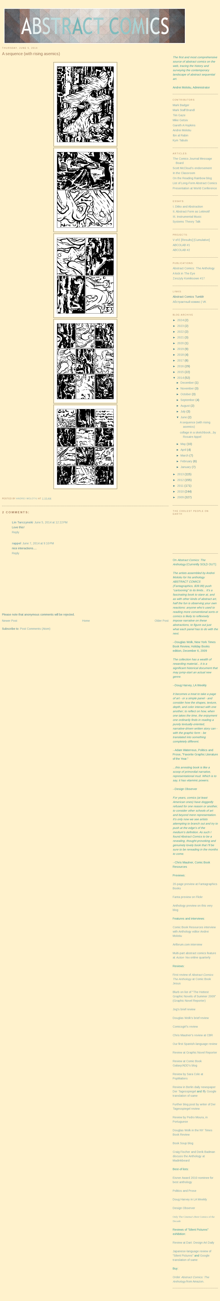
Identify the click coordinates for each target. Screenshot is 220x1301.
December (188, 382)
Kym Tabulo (180, 140)
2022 (181, 331)
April (184, 449)
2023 (181, 326)
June (184, 417)
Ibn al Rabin (180, 135)
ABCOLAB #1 (181, 245)
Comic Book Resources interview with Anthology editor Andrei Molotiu (194, 931)
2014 (181, 377)
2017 (181, 360)
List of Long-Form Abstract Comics (195, 183)
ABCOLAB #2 (181, 250)
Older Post (162, 620)
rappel (16, 543)
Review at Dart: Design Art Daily (193, 1242)
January (186, 467)
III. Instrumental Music (187, 216)
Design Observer (184, 1208)
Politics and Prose (184, 1190)
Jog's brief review (184, 1009)
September (188, 400)
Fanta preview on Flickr (188, 897)
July (183, 411)
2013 (181, 474)
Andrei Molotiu (182, 130)
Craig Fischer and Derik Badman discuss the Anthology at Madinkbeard (194, 1156)
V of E (176, 240)
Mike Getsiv (180, 120)
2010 (181, 491)
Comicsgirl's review (185, 1026)
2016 (181, 366)
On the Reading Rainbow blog (192, 178)
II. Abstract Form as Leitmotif (191, 211)
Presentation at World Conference (195, 188)
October (186, 394)
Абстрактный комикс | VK (189, 301)
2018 (181, 354)
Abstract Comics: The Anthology (194, 268)
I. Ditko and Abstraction (188, 206)
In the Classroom (184, 173)
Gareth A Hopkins (184, 125)
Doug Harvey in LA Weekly (190, 1199)
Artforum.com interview (187, 944)
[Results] (187, 240)
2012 (181, 480)
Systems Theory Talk (186, 221)
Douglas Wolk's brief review (191, 1018)
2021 (181, 337)
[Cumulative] (202, 240)
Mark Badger (181, 105)
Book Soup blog (183, 1143)
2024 (181, 320)
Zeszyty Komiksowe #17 (189, 278)
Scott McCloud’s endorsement (192, 168)
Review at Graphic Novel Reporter (195, 1052)
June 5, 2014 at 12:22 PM (50, 522)
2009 (181, 497)
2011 (180, 485)
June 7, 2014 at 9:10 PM (38, 543)
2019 (181, 349)
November (188, 388)
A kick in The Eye (184, 273)
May (184, 444)
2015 (181, 372)
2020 (181, 343)
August (186, 405)
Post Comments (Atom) (35, 628)
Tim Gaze (179, 115)
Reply (15, 532)
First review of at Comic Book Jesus (193, 979)
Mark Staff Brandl (184, 110)
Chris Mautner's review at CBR (193, 1035)
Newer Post (9, 620)
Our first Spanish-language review (195, 1043)
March (185, 455)
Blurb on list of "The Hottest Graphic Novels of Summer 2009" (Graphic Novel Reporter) (194, 996)
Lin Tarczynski (22, 522)
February (187, 461)
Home (86, 620)
